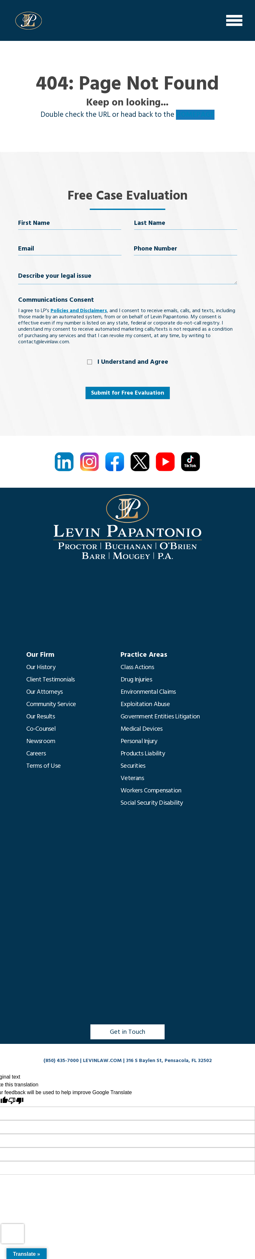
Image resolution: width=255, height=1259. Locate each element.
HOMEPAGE (195, 115)
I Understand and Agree (133, 361)
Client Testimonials (50, 679)
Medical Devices (141, 728)
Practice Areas (144, 655)
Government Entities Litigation (160, 716)
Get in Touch (127, 1031)
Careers (36, 753)
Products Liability (143, 753)
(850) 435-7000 (61, 1060)
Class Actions (137, 667)
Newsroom (40, 741)
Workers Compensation (151, 790)
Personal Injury (139, 741)
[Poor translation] (16, 1100)
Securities (133, 765)
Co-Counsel (41, 728)
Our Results (40, 716)
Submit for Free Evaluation (127, 393)
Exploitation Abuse (145, 704)
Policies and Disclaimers (79, 310)
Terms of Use (43, 765)
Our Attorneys (44, 691)
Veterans (132, 778)
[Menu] (234, 20)
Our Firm (40, 655)
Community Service (51, 704)
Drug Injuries (136, 679)
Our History (40, 667)
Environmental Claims (148, 691)
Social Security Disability (152, 802)
